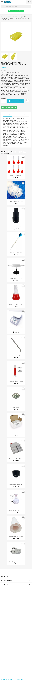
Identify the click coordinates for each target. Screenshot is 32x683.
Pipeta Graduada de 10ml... (16, 252)
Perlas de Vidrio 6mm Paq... (16, 407)
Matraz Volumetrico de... (16, 175)
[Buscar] (16, 6)
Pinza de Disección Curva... (16, 355)
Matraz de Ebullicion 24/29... (16, 510)
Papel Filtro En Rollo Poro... (16, 536)
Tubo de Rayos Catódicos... (16, 278)
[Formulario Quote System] (16, 633)
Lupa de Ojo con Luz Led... (16, 562)
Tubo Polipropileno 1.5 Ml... (16, 201)
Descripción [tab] (7, 115)
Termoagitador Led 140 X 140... (16, 330)
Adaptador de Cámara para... (16, 227)
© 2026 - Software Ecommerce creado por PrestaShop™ (12, 680)
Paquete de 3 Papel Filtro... (16, 459)
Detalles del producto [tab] (20, 115)
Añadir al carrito (15, 101)
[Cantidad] (3, 101)
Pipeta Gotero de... (16, 433)
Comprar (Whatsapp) (9, 107)
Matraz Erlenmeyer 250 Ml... (16, 304)
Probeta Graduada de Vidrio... (16, 381)
